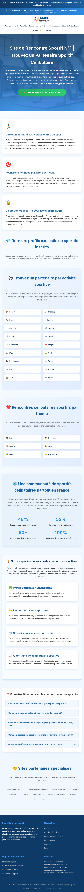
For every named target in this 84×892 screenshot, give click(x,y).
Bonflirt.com (12, 795)
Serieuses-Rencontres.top (38, 789)
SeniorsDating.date (58, 789)
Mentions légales (9, 862)
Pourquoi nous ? (11, 26)
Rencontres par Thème (38, 26)
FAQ (46, 848)
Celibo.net (72, 795)
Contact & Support (10, 874)
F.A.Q (35, 30)
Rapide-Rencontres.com (56, 795)
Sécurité (47, 844)
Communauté (54, 26)
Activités (23, 26)
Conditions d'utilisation (11, 870)
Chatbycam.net (38, 795)
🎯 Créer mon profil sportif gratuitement (42, 92)
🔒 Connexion (45, 30)
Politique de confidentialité (13, 866)
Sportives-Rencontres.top (15, 789)
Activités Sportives (52, 832)
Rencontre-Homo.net (42, 800)
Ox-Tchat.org (24, 795)
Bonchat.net (73, 789)
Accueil (47, 828)
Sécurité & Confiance (70, 26)
